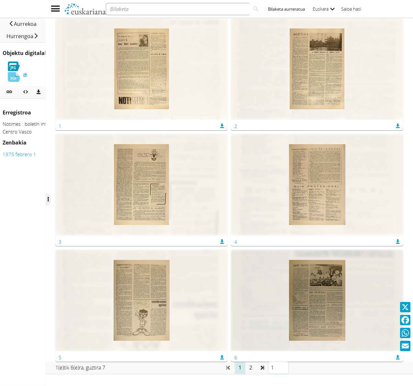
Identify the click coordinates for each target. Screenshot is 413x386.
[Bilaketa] (177, 9)
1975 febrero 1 (19, 142)
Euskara (324, 9)
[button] (25, 24)
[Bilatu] (255, 9)
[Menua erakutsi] (55, 9)
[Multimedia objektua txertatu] (25, 80)
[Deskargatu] (38, 80)
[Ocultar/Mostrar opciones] (112, 199)
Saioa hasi (351, 9)
